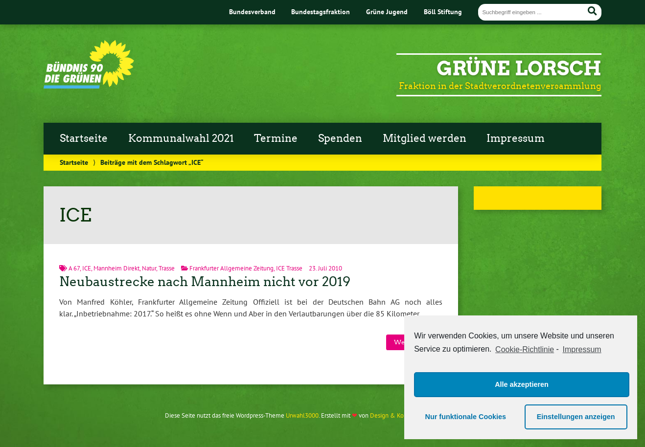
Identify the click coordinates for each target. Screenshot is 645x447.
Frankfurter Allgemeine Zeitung (231, 268)
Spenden (340, 138)
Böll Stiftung (443, 11)
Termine (276, 138)
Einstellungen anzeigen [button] (576, 417)
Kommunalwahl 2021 (181, 138)
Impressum (515, 138)
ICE (86, 268)
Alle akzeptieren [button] (522, 384)
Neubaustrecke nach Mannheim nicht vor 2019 (204, 282)
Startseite (84, 138)
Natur (149, 268)
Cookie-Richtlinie (524, 349)
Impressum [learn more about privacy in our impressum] (582, 349)
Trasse (167, 268)
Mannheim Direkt (116, 268)
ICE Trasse (289, 268)
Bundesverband (252, 11)
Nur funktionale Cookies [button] (466, 417)
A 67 (74, 268)
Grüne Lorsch (519, 68)
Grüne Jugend (387, 11)
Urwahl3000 (302, 415)
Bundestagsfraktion (320, 11)
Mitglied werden (424, 138)
